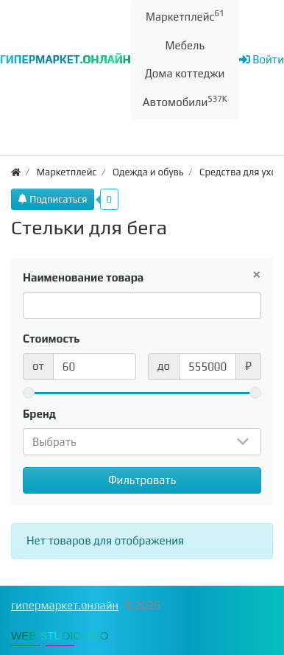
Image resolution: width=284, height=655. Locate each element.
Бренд (39, 413)
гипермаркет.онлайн (64, 605)
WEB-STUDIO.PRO (60, 635)
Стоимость (51, 338)
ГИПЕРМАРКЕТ (65, 59)
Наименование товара (83, 277)
